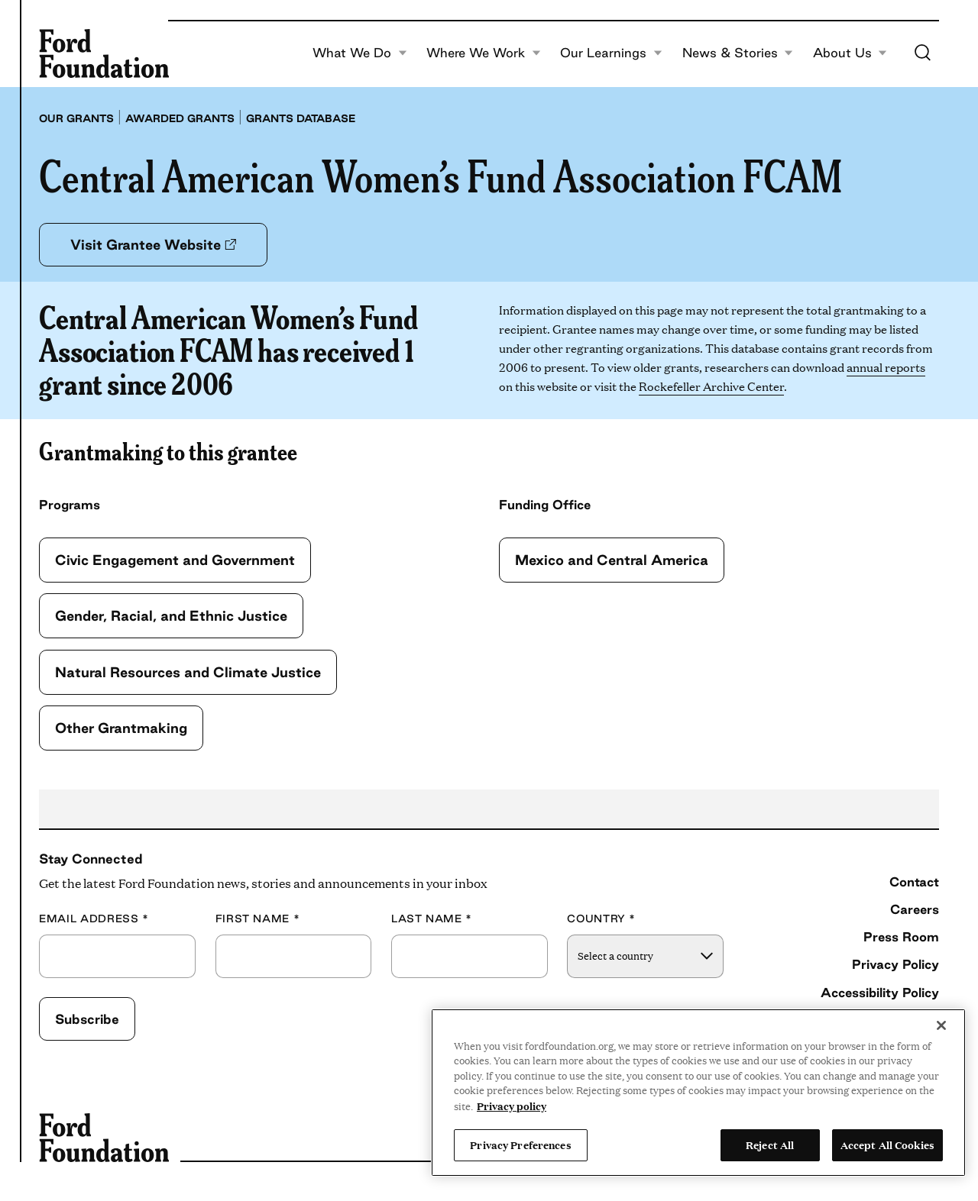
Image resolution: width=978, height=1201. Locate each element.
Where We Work (483, 53)
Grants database (300, 118)
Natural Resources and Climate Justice (188, 672)
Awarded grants (180, 118)
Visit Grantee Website (153, 244)
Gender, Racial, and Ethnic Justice (171, 615)
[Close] (941, 1025)
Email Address (94, 919)
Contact (914, 882)
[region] (698, 1093)
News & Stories (738, 53)
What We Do (360, 53)
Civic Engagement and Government (175, 559)
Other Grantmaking (121, 727)
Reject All (770, 1144)
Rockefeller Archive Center (711, 386)
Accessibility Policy (880, 992)
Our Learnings (611, 53)
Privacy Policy (895, 964)
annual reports (886, 367)
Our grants (76, 118)
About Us (850, 53)
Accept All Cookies (887, 1144)
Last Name (431, 919)
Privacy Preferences (520, 1144)
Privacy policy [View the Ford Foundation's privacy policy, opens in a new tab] (511, 1105)
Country (601, 919)
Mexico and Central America (611, 559)
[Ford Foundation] (104, 53)
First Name (257, 919)
